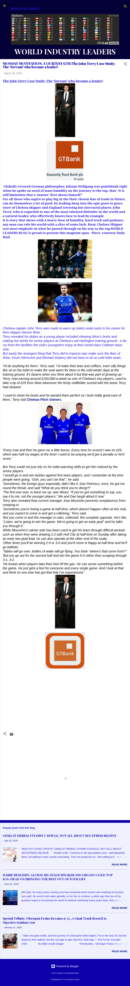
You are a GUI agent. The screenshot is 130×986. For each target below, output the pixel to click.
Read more (119, 864)
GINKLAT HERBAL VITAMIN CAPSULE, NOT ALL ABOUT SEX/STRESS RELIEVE (59, 836)
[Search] (125, 7)
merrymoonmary (72, 973)
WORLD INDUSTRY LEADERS (65, 51)
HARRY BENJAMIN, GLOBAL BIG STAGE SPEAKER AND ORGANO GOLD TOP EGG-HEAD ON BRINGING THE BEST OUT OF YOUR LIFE (58, 877)
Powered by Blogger (65, 966)
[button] (125, 64)
